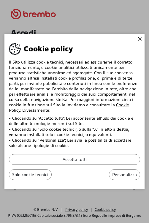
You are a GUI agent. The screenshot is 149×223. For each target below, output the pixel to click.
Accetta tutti (75, 159)
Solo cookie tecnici (30, 174)
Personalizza (124, 174)
